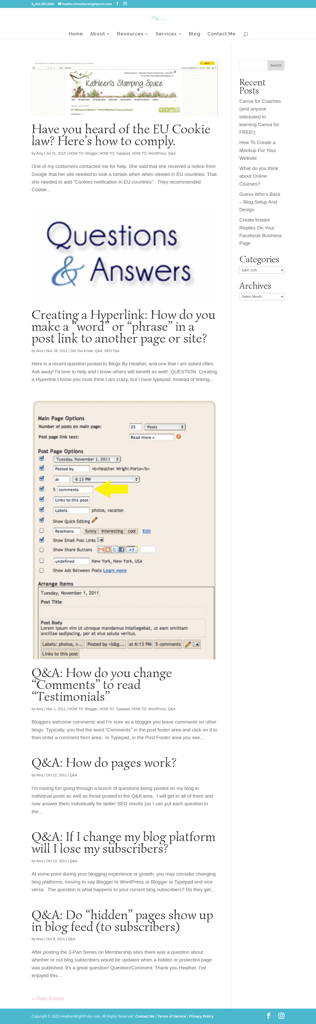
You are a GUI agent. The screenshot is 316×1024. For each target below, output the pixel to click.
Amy (39, 153)
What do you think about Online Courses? (258, 176)
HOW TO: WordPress (149, 153)
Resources (130, 34)
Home (76, 34)
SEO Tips (111, 351)
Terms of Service (172, 1016)
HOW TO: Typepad (114, 153)
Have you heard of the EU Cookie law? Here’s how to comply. (121, 135)
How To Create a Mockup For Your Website (257, 150)
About (97, 34)
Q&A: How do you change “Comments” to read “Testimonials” (102, 685)
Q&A (172, 153)
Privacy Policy (201, 1016)
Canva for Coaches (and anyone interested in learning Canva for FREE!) (260, 116)
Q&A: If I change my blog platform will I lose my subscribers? (124, 842)
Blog (194, 34)
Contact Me (221, 34)
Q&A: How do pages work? (104, 762)
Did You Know (81, 351)
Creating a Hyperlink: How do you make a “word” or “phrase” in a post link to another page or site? (124, 326)
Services (166, 34)
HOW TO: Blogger (83, 153)
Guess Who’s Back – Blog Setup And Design (259, 202)
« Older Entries (48, 998)
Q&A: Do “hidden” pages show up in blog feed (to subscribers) (122, 921)
